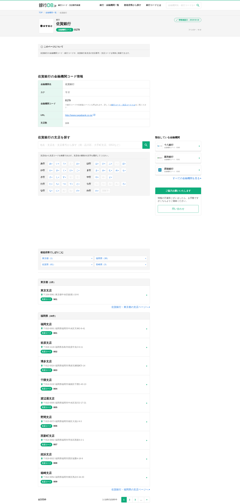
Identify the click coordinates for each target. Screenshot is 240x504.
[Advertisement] (94, 67)
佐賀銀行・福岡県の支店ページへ (129, 465)
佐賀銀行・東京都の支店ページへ (129, 294)
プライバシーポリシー (176, 500)
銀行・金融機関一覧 (109, 5)
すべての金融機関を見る (186, 178)
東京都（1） (47, 253)
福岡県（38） (65, 253)
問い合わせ (178, 208)
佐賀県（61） (83, 253)
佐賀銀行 (63, 24)
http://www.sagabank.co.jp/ (80, 115)
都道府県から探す (132, 5)
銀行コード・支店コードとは (123, 105)
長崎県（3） (100, 253)
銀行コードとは (153, 5)
